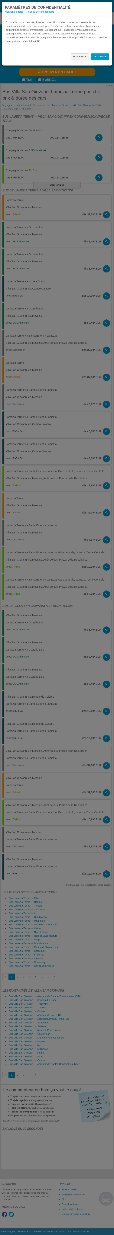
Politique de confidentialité (40, 11)
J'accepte (100, 56)
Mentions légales (14, 11)
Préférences (79, 56)
